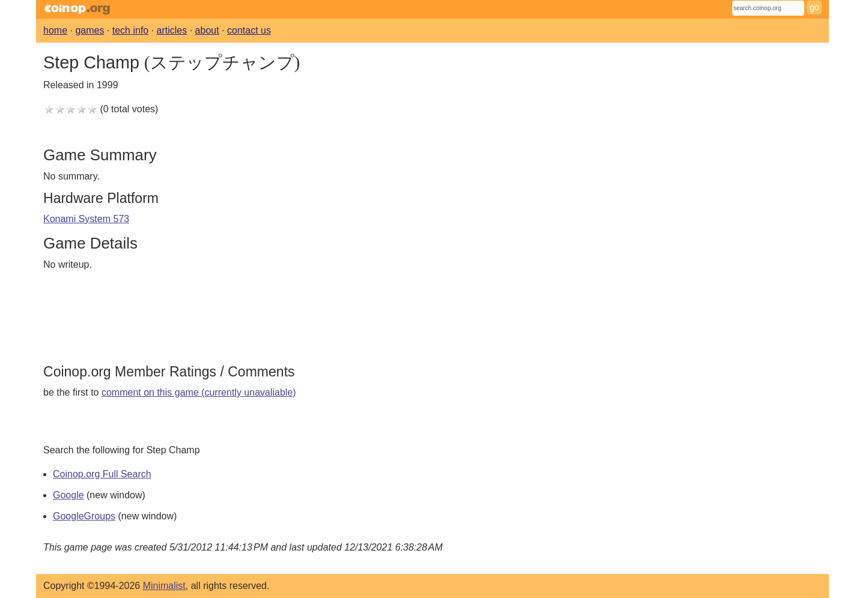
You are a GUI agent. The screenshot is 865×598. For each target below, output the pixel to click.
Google (68, 495)
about (207, 30)
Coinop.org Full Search (102, 474)
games (89, 30)
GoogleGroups (84, 516)
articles (172, 30)
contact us (249, 30)
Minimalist (164, 586)
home (55, 30)
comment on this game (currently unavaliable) (199, 392)
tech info (130, 30)
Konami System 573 (86, 219)
